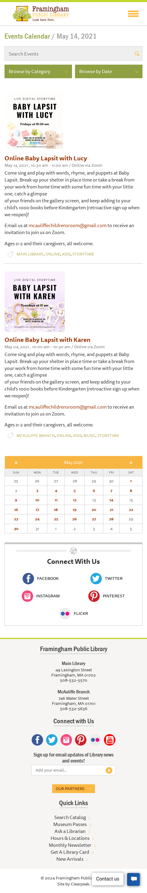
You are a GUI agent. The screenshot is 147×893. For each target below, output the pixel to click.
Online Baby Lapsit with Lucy (46, 158)
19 (75, 509)
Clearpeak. (80, 884)
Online (52, 254)
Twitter (106, 578)
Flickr (73, 613)
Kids (66, 254)
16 (16, 509)
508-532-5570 (73, 680)
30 (16, 528)
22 (131, 509)
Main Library (30, 254)
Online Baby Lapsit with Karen (47, 339)
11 (56, 500)
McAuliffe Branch (36, 435)
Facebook (41, 578)
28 (111, 519)
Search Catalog (70, 817)
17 (37, 509)
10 (37, 500)
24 (37, 519)
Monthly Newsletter (70, 845)
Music (89, 435)
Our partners (70, 788)
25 (56, 519)
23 (16, 519)
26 (74, 519)
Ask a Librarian (70, 831)
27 (94, 519)
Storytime (83, 254)
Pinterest (106, 596)
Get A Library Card (70, 852)
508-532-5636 (73, 708)
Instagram (41, 596)
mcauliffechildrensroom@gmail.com (68, 225)
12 (75, 500)
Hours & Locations (70, 838)
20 (94, 509)
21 (111, 509)
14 (111, 500)
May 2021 (73, 462)
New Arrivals (69, 859)
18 (56, 509)
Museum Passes (70, 824)
